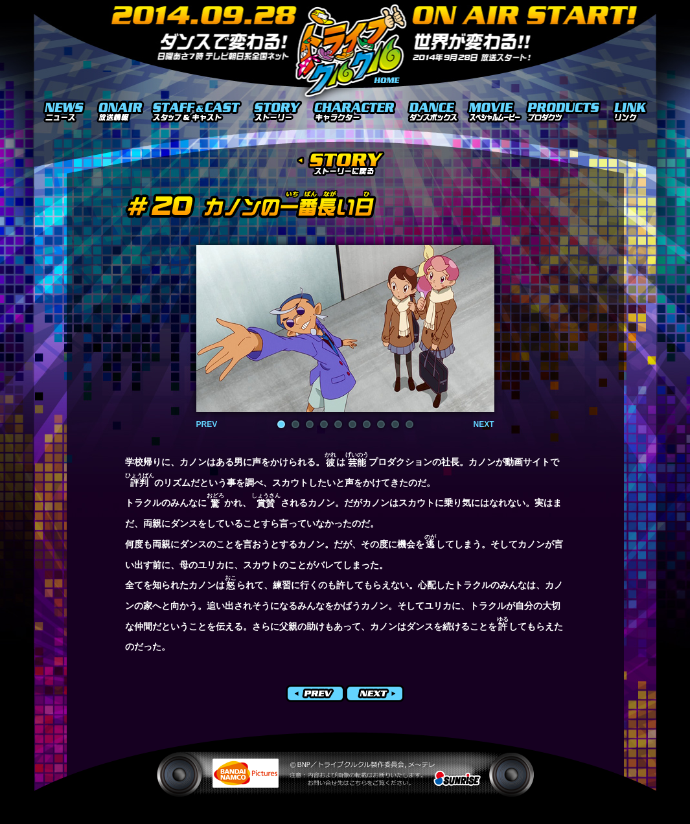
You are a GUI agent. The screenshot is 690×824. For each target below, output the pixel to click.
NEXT (483, 424)
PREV (207, 424)
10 (409, 424)
